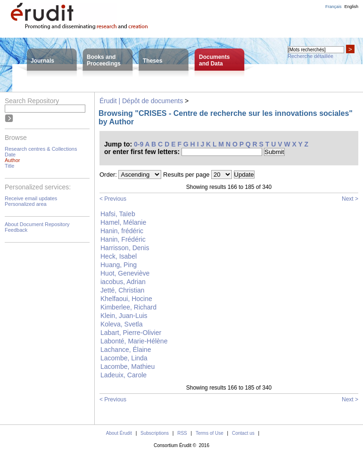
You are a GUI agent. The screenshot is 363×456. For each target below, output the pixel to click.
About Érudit (119, 433)
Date (10, 154)
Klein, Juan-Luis (124, 315)
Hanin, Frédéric (123, 239)
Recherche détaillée (310, 56)
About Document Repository (37, 224)
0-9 (138, 144)
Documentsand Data (214, 60)
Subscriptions (154, 433)
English (351, 6)
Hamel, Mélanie (123, 222)
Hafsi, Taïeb (117, 214)
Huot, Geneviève (124, 273)
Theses (152, 60)
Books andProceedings (104, 60)
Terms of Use (209, 433)
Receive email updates (31, 198)
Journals (42, 60)
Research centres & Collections (41, 149)
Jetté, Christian (122, 290)
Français (333, 6)
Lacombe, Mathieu (127, 366)
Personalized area (26, 204)
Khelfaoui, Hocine (126, 298)
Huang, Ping (118, 265)
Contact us (243, 433)
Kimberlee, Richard (128, 307)
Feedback (16, 230)
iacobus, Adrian (123, 281)
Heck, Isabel (118, 256)
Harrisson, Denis (124, 248)
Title (9, 166)
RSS (182, 433)
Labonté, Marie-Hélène (133, 341)
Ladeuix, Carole (123, 375)
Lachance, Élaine (125, 349)
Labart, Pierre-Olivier (130, 332)
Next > (350, 198)
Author (12, 160)
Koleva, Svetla (121, 324)
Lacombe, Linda (124, 358)
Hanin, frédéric (121, 231)
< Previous (112, 198)
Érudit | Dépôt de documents (141, 101)
